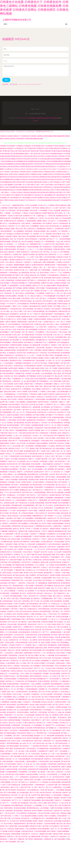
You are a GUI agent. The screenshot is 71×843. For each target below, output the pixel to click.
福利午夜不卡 (13, 441)
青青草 (49, 492)
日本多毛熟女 (35, 754)
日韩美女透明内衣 (47, 541)
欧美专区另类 (21, 353)
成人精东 (21, 751)
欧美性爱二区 (45, 754)
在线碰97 (13, 443)
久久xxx (56, 619)
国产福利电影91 (60, 469)
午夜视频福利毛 (49, 487)
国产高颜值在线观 (18, 565)
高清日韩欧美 (57, 234)
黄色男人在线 (28, 573)
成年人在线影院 (51, 231)
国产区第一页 (29, 787)
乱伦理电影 (17, 234)
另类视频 (29, 417)
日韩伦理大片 (51, 686)
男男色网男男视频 (13, 743)
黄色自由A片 (48, 593)
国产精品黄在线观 (36, 485)
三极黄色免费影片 (32, 761)
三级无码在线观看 (50, 823)
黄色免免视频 (6, 728)
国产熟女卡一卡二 (53, 239)
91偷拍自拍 (66, 526)
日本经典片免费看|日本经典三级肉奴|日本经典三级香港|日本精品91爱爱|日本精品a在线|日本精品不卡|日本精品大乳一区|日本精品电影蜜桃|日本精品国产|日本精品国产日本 (35, 200)
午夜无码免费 (43, 474)
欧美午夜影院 (7, 694)
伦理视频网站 (49, 498)
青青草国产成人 (42, 733)
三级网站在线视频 (61, 707)
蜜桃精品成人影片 (26, 490)
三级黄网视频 (14, 593)
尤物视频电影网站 (21, 430)
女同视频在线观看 (40, 446)
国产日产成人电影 (45, 658)
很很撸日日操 (20, 373)
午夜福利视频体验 (32, 689)
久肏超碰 (25, 306)
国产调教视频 (31, 376)
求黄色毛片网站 (58, 834)
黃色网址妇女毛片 (33, 353)
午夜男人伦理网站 (53, 723)
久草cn (53, 754)
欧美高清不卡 (58, 464)
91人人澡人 (31, 355)
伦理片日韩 (59, 650)
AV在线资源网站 (62, 221)
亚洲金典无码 (34, 777)
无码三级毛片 (8, 366)
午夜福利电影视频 (28, 648)
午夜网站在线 (8, 386)
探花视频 (8, 627)
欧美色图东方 (8, 554)
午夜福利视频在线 (24, 441)
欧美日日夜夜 (21, 420)
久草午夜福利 (50, 663)
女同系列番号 (48, 508)
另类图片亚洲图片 (54, 363)
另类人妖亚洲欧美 (61, 666)
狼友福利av (63, 836)
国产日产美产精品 (41, 363)
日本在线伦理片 (19, 635)
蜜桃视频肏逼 (43, 583)
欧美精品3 (54, 430)
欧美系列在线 (10, 774)
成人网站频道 (45, 407)
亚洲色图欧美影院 (30, 451)
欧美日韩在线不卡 (38, 456)
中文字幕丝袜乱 (10, 210)
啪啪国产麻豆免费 (46, 834)
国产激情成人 (23, 622)
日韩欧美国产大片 (49, 741)
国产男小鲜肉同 (10, 790)
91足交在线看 (16, 446)
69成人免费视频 (48, 469)
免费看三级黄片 (42, 221)
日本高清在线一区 (27, 725)
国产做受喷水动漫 (42, 254)
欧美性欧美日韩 (12, 464)
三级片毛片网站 (50, 438)
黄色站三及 (52, 627)
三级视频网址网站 (47, 598)
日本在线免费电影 (47, 373)
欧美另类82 (58, 319)
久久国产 (56, 208)
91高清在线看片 (61, 280)
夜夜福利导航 (66, 782)
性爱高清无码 (18, 366)
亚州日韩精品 (23, 769)
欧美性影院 (47, 278)
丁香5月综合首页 (10, 813)
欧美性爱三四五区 (52, 397)
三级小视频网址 (20, 402)
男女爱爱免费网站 (29, 340)
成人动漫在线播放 (59, 448)
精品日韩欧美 (60, 244)
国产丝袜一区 (16, 795)
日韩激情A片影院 (58, 715)
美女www (56, 252)
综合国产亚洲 (35, 795)
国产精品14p (22, 544)
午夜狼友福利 (37, 262)
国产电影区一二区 (11, 751)
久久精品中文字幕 (49, 244)
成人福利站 (12, 557)
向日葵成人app (31, 570)
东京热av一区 (37, 435)
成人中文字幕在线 (33, 461)
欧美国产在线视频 (14, 831)
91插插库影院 (4, 469)
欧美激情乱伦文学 (21, 454)
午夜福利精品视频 (52, 288)
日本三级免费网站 (28, 518)
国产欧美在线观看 (23, 210)
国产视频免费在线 (21, 699)
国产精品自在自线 (10, 616)
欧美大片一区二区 (10, 689)
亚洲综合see (41, 397)
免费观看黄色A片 (38, 516)
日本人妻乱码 (10, 262)
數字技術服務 (32, 118)
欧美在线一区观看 (64, 443)
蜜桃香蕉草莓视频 (14, 720)
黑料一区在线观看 (11, 267)
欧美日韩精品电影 (49, 779)
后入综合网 (57, 552)
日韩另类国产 (26, 298)
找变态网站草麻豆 (23, 704)
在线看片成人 (52, 327)
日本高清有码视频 (49, 257)
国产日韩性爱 (54, 410)
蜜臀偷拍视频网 (19, 265)
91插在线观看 (64, 410)
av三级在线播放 (56, 795)
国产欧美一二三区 (47, 291)
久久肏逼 (64, 604)
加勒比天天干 (61, 366)
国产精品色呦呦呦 (35, 800)
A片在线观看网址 (13, 285)
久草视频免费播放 (11, 772)
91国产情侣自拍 (48, 435)
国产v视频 (17, 518)
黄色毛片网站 (58, 347)
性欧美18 (68, 228)
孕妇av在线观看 (41, 764)
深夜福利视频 (24, 485)
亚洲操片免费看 (5, 686)
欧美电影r (47, 309)
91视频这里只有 (55, 236)
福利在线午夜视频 (16, 560)
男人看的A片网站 (48, 355)
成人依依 (45, 697)
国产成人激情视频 (58, 492)
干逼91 (6, 456)
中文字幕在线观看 (10, 764)
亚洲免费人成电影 (11, 236)
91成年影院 (35, 746)
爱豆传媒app (36, 422)
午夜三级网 (39, 257)
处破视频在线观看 (37, 425)
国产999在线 (35, 601)
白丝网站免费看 (46, 578)
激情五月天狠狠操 (63, 425)
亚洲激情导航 (5, 671)
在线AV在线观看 (30, 751)
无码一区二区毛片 (57, 588)
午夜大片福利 (56, 371)
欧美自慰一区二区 (11, 759)
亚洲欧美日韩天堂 (6, 552)
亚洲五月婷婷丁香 (34, 642)
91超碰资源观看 (30, 221)
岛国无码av (22, 583)
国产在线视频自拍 (63, 342)
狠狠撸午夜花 (21, 247)
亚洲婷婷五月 (25, 252)
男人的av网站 (5, 311)
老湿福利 (28, 373)
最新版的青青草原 (20, 823)
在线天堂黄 (34, 210)
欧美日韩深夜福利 (55, 544)
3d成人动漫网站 (36, 684)
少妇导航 (14, 803)
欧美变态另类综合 (46, 792)
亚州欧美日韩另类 (15, 648)
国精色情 (11, 252)
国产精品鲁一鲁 (15, 513)
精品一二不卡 (14, 777)
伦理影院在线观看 (16, 345)
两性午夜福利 (56, 278)
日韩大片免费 (42, 803)
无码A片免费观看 (10, 591)
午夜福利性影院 (14, 456)
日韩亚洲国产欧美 (27, 324)
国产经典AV (18, 410)
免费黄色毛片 (13, 531)
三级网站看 (42, 510)
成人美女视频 (61, 534)
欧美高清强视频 (65, 239)
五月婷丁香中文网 (48, 337)
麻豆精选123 (56, 692)
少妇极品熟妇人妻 (44, 767)
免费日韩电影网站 (64, 645)
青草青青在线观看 (24, 629)
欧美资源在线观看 (13, 425)
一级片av (60, 490)
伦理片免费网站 (23, 523)
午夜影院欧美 (51, 420)
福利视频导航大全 (42, 340)
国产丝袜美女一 (25, 746)
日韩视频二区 (43, 689)
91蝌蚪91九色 (16, 306)
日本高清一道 (45, 422)
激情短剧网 (9, 534)
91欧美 (42, 790)
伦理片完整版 (40, 288)
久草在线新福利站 (53, 275)
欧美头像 (61, 479)
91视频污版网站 (43, 260)
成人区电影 (25, 534)
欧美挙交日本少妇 (41, 627)
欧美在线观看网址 (61, 565)
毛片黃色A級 (28, 549)
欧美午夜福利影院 (61, 655)
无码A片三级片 (50, 456)
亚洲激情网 (58, 355)
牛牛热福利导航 (13, 673)
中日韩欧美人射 (19, 386)
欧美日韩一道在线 (47, 552)
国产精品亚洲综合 (33, 604)
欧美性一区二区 (32, 260)
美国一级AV (11, 692)
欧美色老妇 (45, 410)
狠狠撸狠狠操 (59, 498)
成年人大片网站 (21, 663)
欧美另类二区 (41, 521)
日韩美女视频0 (35, 541)
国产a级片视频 (16, 756)
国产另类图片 (31, 397)
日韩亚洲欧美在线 (35, 306)
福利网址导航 (13, 358)
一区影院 (9, 216)
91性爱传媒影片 (55, 557)
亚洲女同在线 (29, 477)
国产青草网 (29, 839)
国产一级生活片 (39, 787)
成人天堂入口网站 (17, 311)
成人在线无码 (37, 301)
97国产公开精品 (25, 425)
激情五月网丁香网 (50, 386)
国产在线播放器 (23, 803)
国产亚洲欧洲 (47, 223)
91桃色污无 (37, 314)
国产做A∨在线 (7, 417)
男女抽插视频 (31, 236)
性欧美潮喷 (50, 735)
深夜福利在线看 (17, 498)
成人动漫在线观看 (23, 710)
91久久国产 (12, 510)
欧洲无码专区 (65, 575)
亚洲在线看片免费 (29, 498)
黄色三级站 (22, 236)
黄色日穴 (65, 738)
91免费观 (17, 536)
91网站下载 (22, 609)
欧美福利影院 (18, 810)
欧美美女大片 (41, 723)
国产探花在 (38, 554)
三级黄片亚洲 (42, 645)
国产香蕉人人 (32, 280)
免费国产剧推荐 (55, 529)
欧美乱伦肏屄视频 (62, 616)
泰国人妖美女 (51, 536)
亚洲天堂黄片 (51, 547)
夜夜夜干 (5, 523)
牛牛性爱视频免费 (49, 296)
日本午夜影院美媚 (49, 485)
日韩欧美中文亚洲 (62, 257)
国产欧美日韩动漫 (6, 575)
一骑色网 (54, 270)
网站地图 (40, 138)
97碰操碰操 (65, 697)
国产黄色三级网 (56, 635)
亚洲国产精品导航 (42, 459)
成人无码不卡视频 (45, 523)
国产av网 (58, 805)
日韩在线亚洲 (8, 738)
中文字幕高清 (59, 415)
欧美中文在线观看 (24, 208)
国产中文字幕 (34, 792)
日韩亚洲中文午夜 (37, 278)
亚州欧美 (40, 823)
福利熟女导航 (23, 531)
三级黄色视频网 (61, 477)
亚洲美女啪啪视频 (63, 831)
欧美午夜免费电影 (56, 601)
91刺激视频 (41, 751)
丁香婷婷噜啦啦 (39, 785)
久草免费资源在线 (23, 679)
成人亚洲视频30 (35, 666)
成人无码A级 (21, 443)
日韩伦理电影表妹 (44, 609)
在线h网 (57, 637)
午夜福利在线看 (43, 761)
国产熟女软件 (44, 746)
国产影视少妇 (46, 371)
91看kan (25, 596)
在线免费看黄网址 (29, 505)
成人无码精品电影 (23, 792)
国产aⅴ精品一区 (60, 213)
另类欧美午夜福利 (48, 637)
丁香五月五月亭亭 (53, 329)
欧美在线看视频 (7, 761)
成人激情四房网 (24, 272)
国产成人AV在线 (10, 329)
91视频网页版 (51, 342)
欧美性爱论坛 (49, 454)
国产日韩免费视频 (48, 650)
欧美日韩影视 (13, 278)
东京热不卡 (35, 834)
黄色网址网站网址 (63, 285)
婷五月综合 (25, 404)
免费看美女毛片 (26, 407)
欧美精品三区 (38, 241)
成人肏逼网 (36, 660)
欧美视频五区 (14, 314)
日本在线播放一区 (49, 710)
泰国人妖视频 (45, 642)
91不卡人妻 (8, 492)
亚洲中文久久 (12, 319)
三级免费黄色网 (59, 508)
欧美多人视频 (34, 704)
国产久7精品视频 (57, 640)
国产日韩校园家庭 (32, 329)
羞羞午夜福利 (19, 829)
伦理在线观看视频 (60, 441)
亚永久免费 (60, 386)
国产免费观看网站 (6, 412)
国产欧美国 (30, 619)
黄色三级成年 (51, 831)
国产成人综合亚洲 (21, 836)
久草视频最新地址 (10, 394)
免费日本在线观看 (13, 415)
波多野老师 (9, 810)
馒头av (35, 645)
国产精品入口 (52, 712)
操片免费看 (64, 829)
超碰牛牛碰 (44, 479)
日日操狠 (64, 340)
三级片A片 (66, 355)
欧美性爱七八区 (23, 244)
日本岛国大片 (45, 345)
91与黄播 (18, 327)
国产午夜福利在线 (21, 503)
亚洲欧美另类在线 (34, 531)
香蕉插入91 (50, 228)
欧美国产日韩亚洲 (48, 394)
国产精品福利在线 (46, 448)
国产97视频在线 (19, 839)
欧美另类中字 (46, 389)
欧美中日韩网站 (37, 810)
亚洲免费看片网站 (40, 518)
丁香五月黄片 (50, 772)
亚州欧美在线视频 (39, 231)
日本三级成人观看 (17, 477)
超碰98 (63, 767)
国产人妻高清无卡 (30, 228)
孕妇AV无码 (57, 578)
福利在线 (36, 611)
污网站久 (63, 404)
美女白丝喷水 (8, 823)
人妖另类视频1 (45, 808)
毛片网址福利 (19, 681)
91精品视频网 (7, 697)
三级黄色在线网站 (17, 342)
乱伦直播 (31, 503)
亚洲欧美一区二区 (20, 554)
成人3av (56, 404)
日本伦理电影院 (52, 774)
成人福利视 (36, 373)
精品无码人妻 (61, 823)
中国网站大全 (33, 218)
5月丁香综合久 (24, 640)
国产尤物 (68, 668)
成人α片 (28, 697)
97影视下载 (51, 216)
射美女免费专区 (58, 759)
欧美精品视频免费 (17, 521)
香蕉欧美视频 (16, 834)
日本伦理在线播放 (26, 516)
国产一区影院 (41, 451)
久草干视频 (57, 306)
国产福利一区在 (5, 446)
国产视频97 (21, 689)
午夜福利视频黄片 (21, 500)
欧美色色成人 (65, 699)
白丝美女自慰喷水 (39, 482)
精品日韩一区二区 (33, 616)
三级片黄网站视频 (62, 391)
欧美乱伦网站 (10, 642)
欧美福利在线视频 (20, 808)
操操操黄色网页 (32, 402)
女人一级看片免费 (31, 270)
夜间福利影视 (22, 624)
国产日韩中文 (31, 495)
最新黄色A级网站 (6, 291)
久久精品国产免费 (52, 785)
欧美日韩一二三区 (40, 653)
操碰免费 (65, 544)
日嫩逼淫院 (9, 397)
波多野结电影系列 (60, 505)
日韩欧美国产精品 (31, 635)
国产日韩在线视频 (10, 792)
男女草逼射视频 (63, 503)
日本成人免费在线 (35, 213)
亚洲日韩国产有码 (47, 441)
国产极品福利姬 (19, 422)
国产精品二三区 (58, 611)
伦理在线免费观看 (39, 311)
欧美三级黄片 (60, 554)
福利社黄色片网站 (10, 391)
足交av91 (64, 306)
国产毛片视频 (50, 477)
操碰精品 (57, 798)
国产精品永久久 (38, 490)
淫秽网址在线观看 (54, 379)
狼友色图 (8, 335)
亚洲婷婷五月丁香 (29, 216)
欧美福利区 (60, 668)
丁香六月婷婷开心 (43, 495)
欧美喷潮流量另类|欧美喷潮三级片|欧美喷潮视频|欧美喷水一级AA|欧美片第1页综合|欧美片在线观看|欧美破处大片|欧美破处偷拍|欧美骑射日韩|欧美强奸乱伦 (35, 153)
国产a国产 (16, 735)
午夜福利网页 (39, 585)
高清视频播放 (10, 707)
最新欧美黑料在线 (54, 583)
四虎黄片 (54, 345)
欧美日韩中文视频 (54, 513)
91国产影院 (35, 208)
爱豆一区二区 (61, 451)
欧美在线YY (9, 798)
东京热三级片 (16, 335)
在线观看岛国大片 (44, 316)
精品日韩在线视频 (18, 728)
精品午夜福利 (50, 756)
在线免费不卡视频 (11, 544)
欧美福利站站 (32, 813)
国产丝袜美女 (63, 482)
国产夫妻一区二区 (46, 730)
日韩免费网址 (23, 772)
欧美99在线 (37, 410)
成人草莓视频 (7, 565)
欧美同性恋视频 (61, 487)
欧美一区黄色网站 (36, 350)
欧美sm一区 (34, 767)
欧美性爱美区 (8, 635)
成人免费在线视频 (50, 303)
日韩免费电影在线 (29, 360)
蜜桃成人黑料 (29, 779)
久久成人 (5, 640)
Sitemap (35, 120)
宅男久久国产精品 (13, 598)
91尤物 (59, 728)
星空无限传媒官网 (37, 759)
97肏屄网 (57, 573)
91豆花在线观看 (29, 715)
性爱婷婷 (17, 666)
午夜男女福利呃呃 (34, 283)
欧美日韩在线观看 (50, 428)
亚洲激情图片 (48, 384)
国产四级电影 (65, 252)
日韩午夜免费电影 (10, 247)
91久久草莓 (39, 249)
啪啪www (57, 384)
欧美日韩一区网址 (52, 510)
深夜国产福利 (28, 384)
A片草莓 (11, 779)
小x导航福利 (44, 782)
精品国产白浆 (41, 686)
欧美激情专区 (11, 712)
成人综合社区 (64, 510)
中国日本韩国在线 (61, 205)
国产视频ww (38, 779)
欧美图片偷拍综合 (56, 495)
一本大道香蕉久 (16, 213)
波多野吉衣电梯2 (61, 702)
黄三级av (43, 655)
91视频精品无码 (10, 588)
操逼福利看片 (48, 573)
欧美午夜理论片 (53, 803)
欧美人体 (35, 671)
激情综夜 (49, 234)
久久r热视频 (62, 774)
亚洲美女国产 (27, 435)
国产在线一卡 (60, 456)
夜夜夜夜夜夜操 (18, 585)
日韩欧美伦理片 (36, 606)
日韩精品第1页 (49, 839)
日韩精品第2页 (32, 609)
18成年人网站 (56, 389)
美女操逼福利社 (12, 658)
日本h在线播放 (33, 547)
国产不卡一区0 (39, 668)
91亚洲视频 (34, 818)
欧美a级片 (40, 593)
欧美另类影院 (4, 345)
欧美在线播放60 (22, 510)
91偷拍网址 (4, 645)
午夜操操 (64, 529)
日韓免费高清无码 (14, 223)
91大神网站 (42, 391)
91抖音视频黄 (43, 210)
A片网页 (8, 498)
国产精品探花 (31, 748)
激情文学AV (66, 433)
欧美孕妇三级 (11, 710)
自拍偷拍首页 (39, 428)
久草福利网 (53, 402)
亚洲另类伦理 (41, 412)
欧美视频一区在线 (14, 482)
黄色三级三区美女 (62, 474)
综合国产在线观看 (34, 430)
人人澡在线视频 (7, 363)
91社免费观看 (40, 293)
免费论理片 (36, 567)
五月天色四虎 (14, 301)
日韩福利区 (59, 350)
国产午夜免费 (38, 573)
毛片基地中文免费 (24, 358)
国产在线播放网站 (14, 562)
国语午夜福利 (44, 272)
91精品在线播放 (28, 428)
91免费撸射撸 (4, 702)
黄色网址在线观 (33, 479)
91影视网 (11, 260)
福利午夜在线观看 (44, 640)
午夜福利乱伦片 (9, 355)
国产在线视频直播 (36, 673)
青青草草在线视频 (54, 648)
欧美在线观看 (11, 704)
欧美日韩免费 (33, 391)
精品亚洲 (41, 303)
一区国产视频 (65, 573)
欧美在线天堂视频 (6, 604)
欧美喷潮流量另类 (14, 668)
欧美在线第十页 (48, 376)
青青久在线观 (7, 573)
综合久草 (3, 829)
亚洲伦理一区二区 (14, 226)
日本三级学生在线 (39, 743)
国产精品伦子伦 (16, 428)
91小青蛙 (15, 816)
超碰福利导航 (31, 420)
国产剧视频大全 (51, 728)
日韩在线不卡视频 (46, 596)
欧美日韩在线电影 (48, 666)
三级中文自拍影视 (62, 627)
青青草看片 (55, 681)
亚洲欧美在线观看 (52, 521)
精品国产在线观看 (6, 435)
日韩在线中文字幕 (37, 252)
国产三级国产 (50, 751)
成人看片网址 (27, 560)
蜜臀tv (9, 619)
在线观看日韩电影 (10, 350)
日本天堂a (42, 774)
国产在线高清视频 (36, 650)
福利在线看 (65, 513)
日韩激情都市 (16, 725)
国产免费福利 (48, 798)
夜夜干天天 (61, 624)
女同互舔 (32, 404)
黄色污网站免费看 (48, 800)
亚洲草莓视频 (16, 619)
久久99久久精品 (61, 560)
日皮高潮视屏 (10, 663)
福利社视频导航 (48, 464)
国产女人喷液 (44, 717)
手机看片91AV (20, 645)
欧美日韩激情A (20, 774)
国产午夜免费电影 (16, 567)
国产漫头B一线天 (25, 469)
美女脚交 (40, 816)
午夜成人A (44, 567)
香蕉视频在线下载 (61, 531)
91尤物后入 (35, 267)
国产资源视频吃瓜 (43, 381)
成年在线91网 (27, 660)
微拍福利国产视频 (49, 554)
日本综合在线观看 (41, 619)
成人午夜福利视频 (44, 270)
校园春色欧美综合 (18, 205)
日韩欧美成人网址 (40, 324)
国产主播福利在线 (64, 785)
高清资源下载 (31, 593)
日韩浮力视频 (51, 391)
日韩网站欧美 (30, 347)
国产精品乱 (45, 836)
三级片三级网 (24, 673)
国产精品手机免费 (54, 500)
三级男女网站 (18, 653)
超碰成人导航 (34, 448)
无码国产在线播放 (64, 466)
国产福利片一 (13, 583)
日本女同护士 (64, 329)
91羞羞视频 (18, 363)
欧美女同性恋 (47, 526)
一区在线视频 (59, 790)
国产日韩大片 (52, 267)
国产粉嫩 (3, 684)
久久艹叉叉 (25, 448)
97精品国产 (36, 552)
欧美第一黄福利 (38, 821)
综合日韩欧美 (61, 296)
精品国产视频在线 (49, 350)
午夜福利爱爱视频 (40, 492)
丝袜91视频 (30, 554)
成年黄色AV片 (62, 412)
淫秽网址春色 (26, 316)
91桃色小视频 (12, 547)
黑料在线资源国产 (47, 314)
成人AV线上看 (20, 347)
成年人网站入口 (58, 596)
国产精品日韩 (39, 699)
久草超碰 (12, 645)
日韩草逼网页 (38, 487)
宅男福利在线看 (31, 412)
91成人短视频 (34, 557)
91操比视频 (42, 239)
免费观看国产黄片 (36, 244)
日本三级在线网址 (62, 754)
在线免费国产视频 (52, 818)
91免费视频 (39, 798)
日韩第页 (21, 399)
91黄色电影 (65, 236)
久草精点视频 (11, 420)
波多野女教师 (13, 368)
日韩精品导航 (37, 560)
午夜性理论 (43, 353)
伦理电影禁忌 (24, 777)
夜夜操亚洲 (32, 769)
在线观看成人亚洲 (20, 738)
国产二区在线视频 (27, 446)
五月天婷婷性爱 (21, 813)
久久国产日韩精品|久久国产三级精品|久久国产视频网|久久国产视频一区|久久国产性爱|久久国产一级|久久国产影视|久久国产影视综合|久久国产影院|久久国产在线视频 (35, 184)
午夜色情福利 (17, 552)
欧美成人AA (59, 629)
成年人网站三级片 (55, 746)
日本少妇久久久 (58, 335)
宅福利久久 (58, 800)
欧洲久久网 (56, 676)
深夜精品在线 (4, 314)
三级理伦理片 (53, 466)
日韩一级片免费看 (24, 278)
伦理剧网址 (67, 272)
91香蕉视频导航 (49, 241)
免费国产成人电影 (47, 283)
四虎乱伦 (50, 319)
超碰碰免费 (36, 407)
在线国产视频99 (36, 371)
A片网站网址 (52, 298)
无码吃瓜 (16, 371)
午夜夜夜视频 (65, 309)
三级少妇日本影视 (44, 813)
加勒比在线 (43, 547)
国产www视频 (54, 570)
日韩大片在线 (25, 291)
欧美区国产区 (26, 834)
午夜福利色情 (63, 223)
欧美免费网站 (4, 332)
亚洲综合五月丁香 (53, 518)
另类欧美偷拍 (60, 663)
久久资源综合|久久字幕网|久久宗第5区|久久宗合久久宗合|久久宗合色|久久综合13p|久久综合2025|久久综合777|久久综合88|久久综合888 (35, 169)
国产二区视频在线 (34, 562)
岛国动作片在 (58, 810)
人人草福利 (50, 707)
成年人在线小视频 (17, 686)
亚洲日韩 (54, 720)
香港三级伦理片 (13, 767)
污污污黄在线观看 (11, 632)
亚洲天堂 (40, 376)
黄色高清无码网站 (32, 774)
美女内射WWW (34, 596)
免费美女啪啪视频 (24, 267)
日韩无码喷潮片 (62, 816)
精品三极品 (57, 373)
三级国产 (51, 461)
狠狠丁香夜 (39, 386)
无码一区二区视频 (51, 368)
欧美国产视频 (13, 208)
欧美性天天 (43, 513)
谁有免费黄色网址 (17, 805)
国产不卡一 (46, 632)
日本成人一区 (10, 454)
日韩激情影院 (44, 557)
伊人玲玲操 (6, 389)
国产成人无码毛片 (59, 704)
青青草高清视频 (5, 241)
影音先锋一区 (58, 472)
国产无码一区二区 (33, 717)
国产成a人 (43, 298)
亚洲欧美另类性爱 (64, 368)
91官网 (15, 604)
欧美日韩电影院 (26, 456)
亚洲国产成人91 (50, 293)
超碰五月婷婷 (40, 368)
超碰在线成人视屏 (41, 648)
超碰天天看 (63, 591)
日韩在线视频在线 (62, 606)
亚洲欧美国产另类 (17, 580)
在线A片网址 (6, 379)
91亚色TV (44, 539)
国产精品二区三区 (37, 508)
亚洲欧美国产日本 (40, 342)
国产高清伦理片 (60, 461)
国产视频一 (53, 717)
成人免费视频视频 (21, 474)
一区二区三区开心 (40, 549)
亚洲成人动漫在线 (17, 671)
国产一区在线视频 (61, 751)
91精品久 (7, 459)
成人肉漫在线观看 (55, 782)
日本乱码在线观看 (50, 366)
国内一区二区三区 (55, 360)
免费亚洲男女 (57, 787)
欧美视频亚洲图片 (27, 536)
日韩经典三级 (16, 241)
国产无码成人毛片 (6, 585)
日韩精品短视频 (59, 291)
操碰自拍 (35, 417)
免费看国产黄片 (39, 477)
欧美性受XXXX (34, 782)
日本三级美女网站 (56, 381)
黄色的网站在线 (33, 474)
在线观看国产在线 (14, 487)
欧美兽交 (44, 702)
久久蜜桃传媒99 (64, 681)
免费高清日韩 (65, 648)
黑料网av (40, 366)
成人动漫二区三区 (26, 743)
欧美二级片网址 (39, 438)
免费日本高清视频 (56, 808)
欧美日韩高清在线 (55, 340)
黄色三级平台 (8, 666)
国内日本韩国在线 (31, 239)
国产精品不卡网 (18, 275)
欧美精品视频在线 (6, 371)
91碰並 (21, 787)
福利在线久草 (33, 322)
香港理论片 (48, 759)
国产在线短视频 (59, 839)
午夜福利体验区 (6, 800)
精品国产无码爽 (47, 306)
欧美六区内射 (36, 697)
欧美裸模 (66, 601)
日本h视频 (14, 459)
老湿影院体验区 (7, 601)
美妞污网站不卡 (36, 720)
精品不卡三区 (13, 433)
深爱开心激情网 (10, 322)
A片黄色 (25, 723)
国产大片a (49, 787)
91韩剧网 (25, 800)
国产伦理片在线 (6, 816)
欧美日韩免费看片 (8, 373)
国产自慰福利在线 (11, 629)
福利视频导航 (52, 645)
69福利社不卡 (54, 836)
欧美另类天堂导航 (57, 609)
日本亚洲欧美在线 (27, 741)
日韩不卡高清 (17, 694)
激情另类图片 (41, 707)
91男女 (36, 513)
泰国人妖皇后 (8, 257)
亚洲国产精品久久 (50, 322)
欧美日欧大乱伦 (59, 585)
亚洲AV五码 (25, 226)
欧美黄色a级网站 (11, 296)
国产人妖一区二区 (19, 412)
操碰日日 (28, 265)
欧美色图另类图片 (46, 611)
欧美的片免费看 (39, 663)
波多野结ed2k (10, 681)
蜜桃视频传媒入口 (42, 466)
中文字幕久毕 (11, 303)
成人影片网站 (30, 386)
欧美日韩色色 (43, 671)
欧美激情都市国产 (23, 350)
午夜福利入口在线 (13, 611)
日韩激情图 (43, 461)
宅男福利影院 (13, 655)
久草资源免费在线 (30, 366)
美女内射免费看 (55, 673)
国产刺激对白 (38, 309)
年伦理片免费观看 (26, 285)
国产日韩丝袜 (9, 549)
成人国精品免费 (35, 345)
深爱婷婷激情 (28, 653)
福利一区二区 (45, 430)
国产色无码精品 (5, 834)
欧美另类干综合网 (8, 327)
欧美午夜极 (9, 748)
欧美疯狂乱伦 (51, 653)
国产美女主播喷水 (55, 567)
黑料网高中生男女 (16, 360)
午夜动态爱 (63, 619)
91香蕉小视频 (30, 368)
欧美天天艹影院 (64, 288)
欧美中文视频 (21, 319)
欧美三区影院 (12, 399)
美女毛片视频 (18, 451)
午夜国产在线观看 (40, 536)
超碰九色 (16, 529)
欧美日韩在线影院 (14, 407)
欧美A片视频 (33, 510)
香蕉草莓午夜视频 (51, 503)
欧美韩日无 (66, 728)
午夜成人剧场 (29, 379)
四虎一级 (13, 239)
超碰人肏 (61, 712)
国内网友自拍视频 (14, 316)
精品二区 (48, 715)
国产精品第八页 (20, 355)
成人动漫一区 (50, 743)
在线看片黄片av (17, 627)
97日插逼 (23, 466)
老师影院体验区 (22, 322)
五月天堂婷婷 (16, 818)
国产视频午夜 (24, 541)
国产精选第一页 (27, 234)
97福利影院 (31, 466)
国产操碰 (33, 679)
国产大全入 (65, 578)
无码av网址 (33, 803)
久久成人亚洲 (63, 803)
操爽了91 (31, 459)
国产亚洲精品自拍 (14, 785)
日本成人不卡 (42, 205)
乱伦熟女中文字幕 (30, 686)
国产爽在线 (28, 805)
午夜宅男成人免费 (31, 588)
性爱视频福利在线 (28, 327)
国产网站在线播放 (23, 676)
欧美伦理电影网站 (41, 379)
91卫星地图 (35, 529)
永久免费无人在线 (10, 614)
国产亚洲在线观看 (42, 769)
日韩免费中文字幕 (45, 417)
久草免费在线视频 (7, 578)
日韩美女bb (36, 539)
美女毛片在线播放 (27, 241)
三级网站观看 (42, 500)
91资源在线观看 (5, 526)
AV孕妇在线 (14, 283)
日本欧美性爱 (33, 454)
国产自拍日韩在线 (26, 611)
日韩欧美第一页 (17, 381)
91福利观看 (51, 655)
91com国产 (30, 257)
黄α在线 (67, 523)
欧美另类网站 (7, 637)
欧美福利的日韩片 (20, 748)
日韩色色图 (31, 544)
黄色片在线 (19, 228)
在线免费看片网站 (61, 337)
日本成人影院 (14, 466)
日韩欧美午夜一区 (50, 490)
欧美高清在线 (48, 810)
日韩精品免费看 (20, 707)
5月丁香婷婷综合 (27, 438)
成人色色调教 (44, 601)
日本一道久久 (61, 322)
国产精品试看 (48, 335)
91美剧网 (51, 205)
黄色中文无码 (44, 226)
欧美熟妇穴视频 (9, 228)
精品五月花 (12, 461)
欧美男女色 (42, 329)
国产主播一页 (40, 505)
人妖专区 (41, 218)
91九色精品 (51, 446)
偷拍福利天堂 (13, 640)
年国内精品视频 (12, 606)
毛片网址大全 (64, 723)
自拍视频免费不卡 (42, 544)
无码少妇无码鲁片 (27, 668)
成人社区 (14, 782)
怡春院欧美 (25, 650)
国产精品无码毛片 (43, 575)
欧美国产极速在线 (48, 213)
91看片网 (17, 534)
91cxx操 (50, 619)
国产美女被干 (49, 790)
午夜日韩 (52, 474)
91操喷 (10, 839)
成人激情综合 (35, 598)
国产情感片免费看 (39, 415)
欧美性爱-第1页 (16, 389)
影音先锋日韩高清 (55, 562)
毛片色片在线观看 (47, 694)
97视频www (62, 402)
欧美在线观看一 (36, 464)
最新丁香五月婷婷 (62, 358)
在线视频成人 (60, 580)
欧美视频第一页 (39, 725)
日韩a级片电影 (12, 624)
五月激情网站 (10, 699)
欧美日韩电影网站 (44, 829)
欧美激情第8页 (25, 371)
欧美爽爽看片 (14, 469)
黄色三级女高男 (36, 629)
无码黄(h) (67, 464)
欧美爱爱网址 (30, 565)
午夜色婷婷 (39, 335)
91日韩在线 (20, 591)
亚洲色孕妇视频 (25, 598)
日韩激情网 (46, 684)
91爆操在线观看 (61, 265)
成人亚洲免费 (29, 591)
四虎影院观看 (23, 479)
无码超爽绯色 (51, 534)
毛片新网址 (22, 604)
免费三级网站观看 (49, 262)
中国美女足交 (55, 604)
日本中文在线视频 (31, 205)
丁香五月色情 (62, 332)
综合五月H (65, 671)
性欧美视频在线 (59, 314)
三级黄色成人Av (41, 216)
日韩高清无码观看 (11, 769)
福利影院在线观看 (27, 487)
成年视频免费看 (51, 399)
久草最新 (11, 402)
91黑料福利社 (38, 384)
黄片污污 (60, 293)
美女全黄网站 (36, 389)
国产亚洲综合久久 (57, 407)
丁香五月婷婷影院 (31, 829)
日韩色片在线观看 (18, 637)
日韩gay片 (61, 267)
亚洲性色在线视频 (6, 275)
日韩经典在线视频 (10, 679)
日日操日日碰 (17, 216)
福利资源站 (26, 601)
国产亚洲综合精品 (61, 743)
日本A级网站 (32, 772)
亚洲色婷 (26, 345)
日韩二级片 (21, 842)
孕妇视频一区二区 (24, 296)
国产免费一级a (50, 616)
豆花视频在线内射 (7, 541)
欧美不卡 (60, 428)
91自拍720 (4, 785)
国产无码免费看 (10, 842)
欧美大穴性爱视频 (12, 479)
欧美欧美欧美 (42, 280)
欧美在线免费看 (23, 826)
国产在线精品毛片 (60, 593)
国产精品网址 (27, 567)
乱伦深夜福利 (21, 461)
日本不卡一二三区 (56, 272)
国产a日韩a (51, 280)
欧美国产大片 (4, 560)
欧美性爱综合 (62, 717)
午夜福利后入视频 (35, 394)
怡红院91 (51, 702)
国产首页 (63, 208)
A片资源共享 (48, 404)
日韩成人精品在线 (30, 275)
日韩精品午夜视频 (60, 283)
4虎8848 (55, 223)
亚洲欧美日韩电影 (27, 785)
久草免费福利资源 (43, 748)
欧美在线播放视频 (44, 635)
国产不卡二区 (16, 800)
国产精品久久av (23, 782)
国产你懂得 (60, 686)
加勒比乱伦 (32, 723)
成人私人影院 (49, 218)
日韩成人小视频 (49, 358)
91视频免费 (42, 534)
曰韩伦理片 (60, 772)
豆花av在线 (27, 671)
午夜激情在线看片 (63, 298)
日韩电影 (10, 422)
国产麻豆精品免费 (52, 591)
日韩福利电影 (10, 280)
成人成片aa (52, 221)
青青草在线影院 (62, 303)
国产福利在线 (57, 792)
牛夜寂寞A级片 (25, 684)
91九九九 (3, 422)
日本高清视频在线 (23, 303)
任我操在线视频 (58, 247)
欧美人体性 (18, 601)
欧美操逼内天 (41, 420)
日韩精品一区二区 (39, 234)
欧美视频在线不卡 (42, 679)
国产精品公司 (53, 479)
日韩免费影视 (16, 218)
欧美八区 (24, 218)
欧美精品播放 (4, 239)
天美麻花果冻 (26, 720)
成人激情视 (41, 772)
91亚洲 (47, 699)
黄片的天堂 (16, 291)
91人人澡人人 (29, 249)
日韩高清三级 (23, 655)
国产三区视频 (14, 490)
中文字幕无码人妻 (42, 570)
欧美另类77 (6, 660)
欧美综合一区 (10, 500)
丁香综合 (25, 213)
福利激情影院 (59, 735)
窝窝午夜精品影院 (36, 676)
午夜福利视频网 (23, 730)
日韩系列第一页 (9, 293)
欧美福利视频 (39, 503)
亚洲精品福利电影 (13, 684)
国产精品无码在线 (19, 575)
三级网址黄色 (57, 526)
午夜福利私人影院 (55, 433)
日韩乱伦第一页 (32, 583)
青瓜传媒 (4, 399)
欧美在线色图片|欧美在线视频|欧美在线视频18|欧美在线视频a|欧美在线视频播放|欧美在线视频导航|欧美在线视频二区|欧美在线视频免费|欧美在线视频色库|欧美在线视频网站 (35, 161)
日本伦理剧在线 (26, 539)
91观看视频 (38, 526)
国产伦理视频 (17, 288)
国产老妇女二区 (63, 270)
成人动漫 (31, 699)
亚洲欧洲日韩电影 (59, 249)
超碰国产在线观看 (29, 254)
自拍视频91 (4, 650)
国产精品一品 (48, 252)
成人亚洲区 (40, 404)
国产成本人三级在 (53, 324)
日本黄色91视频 (17, 573)
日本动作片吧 (14, 821)
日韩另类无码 (48, 821)
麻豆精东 (28, 422)
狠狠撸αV (21, 368)
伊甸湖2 (53, 642)
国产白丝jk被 (64, 518)
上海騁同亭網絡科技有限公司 (43, 118)
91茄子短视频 (29, 585)
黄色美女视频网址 (42, 443)
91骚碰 (17, 252)
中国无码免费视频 (33, 247)
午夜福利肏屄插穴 (22, 692)
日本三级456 (27, 311)
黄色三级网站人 (8, 474)
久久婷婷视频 (37, 805)
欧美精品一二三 (12, 244)
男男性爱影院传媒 (32, 658)
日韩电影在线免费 (54, 697)
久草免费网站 (39, 332)
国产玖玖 (42, 818)
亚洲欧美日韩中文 (62, 536)
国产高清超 (9, 270)
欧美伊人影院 (16, 741)
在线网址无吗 (17, 254)
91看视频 (7, 213)
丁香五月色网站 (29, 798)
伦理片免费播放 (39, 756)
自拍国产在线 (55, 813)
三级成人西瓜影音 (13, 516)
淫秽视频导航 (41, 228)
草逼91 (40, 322)
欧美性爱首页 (29, 399)
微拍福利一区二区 (40, 735)
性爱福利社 (21, 221)
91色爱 (60, 327)
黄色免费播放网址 (57, 684)
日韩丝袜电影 (58, 694)
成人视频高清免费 (34, 836)
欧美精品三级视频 (37, 358)
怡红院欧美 (4, 358)
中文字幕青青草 (53, 689)
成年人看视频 (58, 301)
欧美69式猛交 (51, 624)
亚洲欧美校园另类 (38, 265)
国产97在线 (63, 818)
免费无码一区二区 (46, 777)
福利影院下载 (40, 715)
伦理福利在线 (16, 526)
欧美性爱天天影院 (46, 704)
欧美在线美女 (5, 787)
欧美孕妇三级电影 (23, 614)
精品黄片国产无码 (32, 433)
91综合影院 (26, 694)
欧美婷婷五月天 (36, 632)
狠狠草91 (20, 472)
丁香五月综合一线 (54, 614)
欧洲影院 (29, 645)
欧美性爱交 (22, 658)
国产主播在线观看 (24, 464)
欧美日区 (34, 316)
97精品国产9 (27, 262)
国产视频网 (40, 498)
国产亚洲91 (15, 485)
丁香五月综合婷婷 (51, 332)
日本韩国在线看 (12, 337)
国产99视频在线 (59, 435)
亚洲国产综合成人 (10, 676)
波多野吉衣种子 (39, 472)
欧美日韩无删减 (28, 309)
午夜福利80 (27, 702)
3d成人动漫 (60, 241)
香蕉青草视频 (30, 293)
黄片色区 (23, 593)
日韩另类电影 (42, 712)
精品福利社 (20, 588)
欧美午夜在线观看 (52, 549)
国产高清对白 (65, 826)
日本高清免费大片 (55, 679)
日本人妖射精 (39, 565)
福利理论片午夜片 (14, 448)
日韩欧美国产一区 (10, 715)
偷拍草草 (17, 541)
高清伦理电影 (61, 438)
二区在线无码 (8, 653)
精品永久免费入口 (37, 296)
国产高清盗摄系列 (31, 681)
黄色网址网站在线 (33, 808)
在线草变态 (34, 712)
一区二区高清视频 (63, 420)
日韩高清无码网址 (23, 712)
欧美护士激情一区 (24, 508)
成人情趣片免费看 (50, 285)
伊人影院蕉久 (44, 529)
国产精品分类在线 (27, 526)
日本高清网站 (64, 689)
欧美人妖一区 (30, 764)
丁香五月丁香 (63, 430)
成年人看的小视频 (14, 298)
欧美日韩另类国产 (14, 404)
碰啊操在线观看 (56, 632)
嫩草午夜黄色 (45, 795)
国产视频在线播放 (10, 733)
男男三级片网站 (62, 459)
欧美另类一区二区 (24, 754)
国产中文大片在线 (45, 692)
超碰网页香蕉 (57, 738)
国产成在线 (20, 249)
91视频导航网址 (36, 223)
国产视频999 (50, 415)
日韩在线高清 (25, 666)
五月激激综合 (11, 353)
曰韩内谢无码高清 (27, 831)
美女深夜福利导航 (54, 353)
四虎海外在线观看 (40, 319)
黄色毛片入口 (8, 536)
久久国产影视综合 (23, 394)
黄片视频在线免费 (28, 335)
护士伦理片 (49, 505)
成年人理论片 (10, 430)
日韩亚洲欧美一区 (28, 363)
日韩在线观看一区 (42, 360)
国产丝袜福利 (56, 309)
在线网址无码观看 (49, 606)
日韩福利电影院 (5, 580)
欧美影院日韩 (60, 756)
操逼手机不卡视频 (44, 588)
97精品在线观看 (19, 761)
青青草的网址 (8, 808)
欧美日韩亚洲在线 (30, 521)
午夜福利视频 (36, 702)
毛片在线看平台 (54, 826)
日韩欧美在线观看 (10, 249)
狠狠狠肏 (51, 531)
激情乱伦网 (45, 562)
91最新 (32, 614)
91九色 (21, 816)
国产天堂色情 (54, 260)
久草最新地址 (35, 694)
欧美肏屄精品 (61, 725)
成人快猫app (4, 723)
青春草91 (31, 332)
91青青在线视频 (39, 399)
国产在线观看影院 (51, 311)
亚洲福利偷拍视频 (58, 417)
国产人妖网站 (18, 549)
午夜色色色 (12, 472)
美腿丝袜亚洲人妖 (64, 311)
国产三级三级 (26, 795)
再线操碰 (11, 347)
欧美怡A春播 (15, 539)
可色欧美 (51, 805)
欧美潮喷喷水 (57, 730)
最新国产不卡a (51, 725)
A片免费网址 (8, 735)
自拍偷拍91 (49, 347)
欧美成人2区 (60, 710)
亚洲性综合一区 (16, 660)
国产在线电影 (8, 570)
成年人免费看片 (31, 575)
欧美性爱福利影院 (24, 632)
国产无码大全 (13, 622)
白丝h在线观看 (23, 337)
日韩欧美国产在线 (65, 397)
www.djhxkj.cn (23, 118)
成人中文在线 (31, 707)
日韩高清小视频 (30, 637)
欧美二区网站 (51, 451)
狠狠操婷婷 (61, 547)
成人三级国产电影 (11, 826)
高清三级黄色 (26, 223)
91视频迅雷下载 (19, 570)
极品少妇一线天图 (14, 650)
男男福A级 (19, 262)
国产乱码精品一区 (60, 622)
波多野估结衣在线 (61, 394)
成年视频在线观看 (16, 596)
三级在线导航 (40, 347)
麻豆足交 (12, 723)
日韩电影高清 (44, 433)
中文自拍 (58, 454)
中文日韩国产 (21, 495)
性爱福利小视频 (65, 813)
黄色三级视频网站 (20, 376)
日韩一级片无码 (63, 345)
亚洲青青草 (13, 523)
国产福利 (46, 826)
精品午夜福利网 (55, 761)
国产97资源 (57, 598)
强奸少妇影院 (24, 767)
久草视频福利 (26, 389)
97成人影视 (28, 580)
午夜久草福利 (27, 552)
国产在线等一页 (44, 604)
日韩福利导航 (59, 228)
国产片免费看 (63, 316)
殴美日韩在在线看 (43, 236)
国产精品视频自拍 (57, 422)
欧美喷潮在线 (65, 583)
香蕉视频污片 (23, 283)
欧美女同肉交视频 (20, 397)
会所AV (42, 616)
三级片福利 (22, 433)
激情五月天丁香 (37, 285)
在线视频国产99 (46, 660)
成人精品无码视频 (30, 381)
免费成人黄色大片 (46, 208)
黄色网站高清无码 (62, 216)
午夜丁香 (24, 332)
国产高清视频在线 (14, 324)
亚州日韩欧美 (59, 539)
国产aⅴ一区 (49, 472)
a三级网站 (59, 262)
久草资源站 (9, 265)
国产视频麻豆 (49, 585)
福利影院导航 (56, 767)
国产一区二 (43, 267)
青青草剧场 (29, 231)
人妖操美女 (10, 829)
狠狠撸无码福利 (50, 265)
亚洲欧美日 (55, 316)
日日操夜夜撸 (18, 798)
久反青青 (14, 754)
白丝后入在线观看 (54, 210)
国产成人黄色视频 (6, 288)
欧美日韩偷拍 (22, 547)
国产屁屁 (10, 451)
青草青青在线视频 (26, 821)
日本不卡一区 (42, 624)
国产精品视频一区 (16, 340)
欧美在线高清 (21, 733)
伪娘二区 (58, 218)
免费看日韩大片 (29, 627)
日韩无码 (24, 562)
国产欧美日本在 (27, 492)
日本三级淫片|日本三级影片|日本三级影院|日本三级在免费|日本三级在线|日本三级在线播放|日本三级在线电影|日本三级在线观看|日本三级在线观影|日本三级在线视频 (35, 195)
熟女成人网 (58, 376)
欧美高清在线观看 (62, 779)
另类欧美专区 (32, 624)
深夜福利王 (64, 275)
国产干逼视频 (35, 291)
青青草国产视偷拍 (26, 301)
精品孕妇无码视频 (62, 741)
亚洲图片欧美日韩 (10, 221)
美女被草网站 (33, 692)
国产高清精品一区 (49, 580)
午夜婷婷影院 (48, 249)
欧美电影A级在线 (21, 280)
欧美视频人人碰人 (41, 614)
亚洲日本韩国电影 (44, 681)
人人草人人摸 (17, 435)
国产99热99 (47, 720)
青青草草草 (53, 443)
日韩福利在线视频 (35, 337)
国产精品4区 (4, 648)
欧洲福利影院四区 (56, 748)
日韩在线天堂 (18, 578)
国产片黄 (31, 663)
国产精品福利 (56, 658)
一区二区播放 (49, 565)
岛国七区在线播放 (14, 438)
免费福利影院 (38, 839)
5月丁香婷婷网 (63, 231)
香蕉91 (23, 619)
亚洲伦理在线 (62, 764)
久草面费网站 (34, 226)
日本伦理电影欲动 (33, 790)
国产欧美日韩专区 (59, 777)
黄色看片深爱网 (55, 575)
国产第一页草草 (25, 529)
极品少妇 (51, 539)
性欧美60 (68, 539)
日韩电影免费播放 (58, 523)
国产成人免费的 (33, 655)
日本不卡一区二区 (50, 425)
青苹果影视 (33, 303)
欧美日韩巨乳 (17, 492)
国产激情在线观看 (13, 746)
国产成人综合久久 (62, 485)
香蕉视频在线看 (16, 505)
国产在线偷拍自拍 (46, 247)
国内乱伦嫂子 (19, 779)
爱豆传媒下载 (31, 823)
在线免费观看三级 (19, 417)
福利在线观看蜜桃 (11, 508)
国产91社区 (35, 298)
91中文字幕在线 (40, 591)
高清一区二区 (55, 829)
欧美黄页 (67, 684)
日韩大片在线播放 (50, 816)
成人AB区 (63, 260)
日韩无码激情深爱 (21, 642)
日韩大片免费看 (22, 391)
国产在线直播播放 (63, 642)
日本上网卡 (52, 459)
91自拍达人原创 (50, 668)
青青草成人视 (60, 446)
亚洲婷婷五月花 (20, 260)
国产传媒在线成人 (20, 257)
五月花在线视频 (37, 469)
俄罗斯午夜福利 (43, 402)
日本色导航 (14, 730)
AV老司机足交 (52, 412)
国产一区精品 (66, 557)
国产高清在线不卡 (48, 629)
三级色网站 (9, 518)
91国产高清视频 (15, 332)
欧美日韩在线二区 (56, 226)
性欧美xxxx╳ (21, 764)
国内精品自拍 (7, 381)
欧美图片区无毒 (19, 270)
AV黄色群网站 (13, 272)
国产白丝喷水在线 (23, 557)
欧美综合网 (21, 329)
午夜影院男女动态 (16, 309)
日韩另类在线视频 (27, 735)
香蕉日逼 (41, 454)
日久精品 (19, 723)
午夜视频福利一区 (18, 379)
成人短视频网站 (19, 231)
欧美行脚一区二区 (26, 314)
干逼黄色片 (33, 534)
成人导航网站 (41, 275)
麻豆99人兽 (15, 787)
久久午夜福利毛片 (6, 254)
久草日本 (44, 531)
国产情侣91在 (27, 410)
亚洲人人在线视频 (19, 697)
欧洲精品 (10, 234)
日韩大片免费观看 (26, 415)
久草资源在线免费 (54, 733)
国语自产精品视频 (33, 738)
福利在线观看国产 (7, 231)
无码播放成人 (11, 495)
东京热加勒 (28, 728)
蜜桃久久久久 (31, 733)
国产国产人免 (34, 272)
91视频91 (30, 319)
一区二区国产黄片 (41, 327)
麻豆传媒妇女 (29, 342)
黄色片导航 (38, 741)
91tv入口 (60, 254)
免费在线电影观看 (6, 529)
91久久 (45, 805)
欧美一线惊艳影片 (46, 738)
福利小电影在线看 (34, 622)
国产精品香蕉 (21, 616)
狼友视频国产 (35, 441)
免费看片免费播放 (29, 288)
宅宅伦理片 (21, 239)
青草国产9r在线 (66, 798)
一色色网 (38, 355)
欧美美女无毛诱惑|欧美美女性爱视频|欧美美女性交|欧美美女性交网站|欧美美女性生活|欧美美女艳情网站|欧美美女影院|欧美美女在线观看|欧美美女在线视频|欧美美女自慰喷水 (35, 176)
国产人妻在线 (62, 399)
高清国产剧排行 (26, 482)
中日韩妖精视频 (12, 717)
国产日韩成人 (20, 293)
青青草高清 (52, 254)
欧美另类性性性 (7, 410)
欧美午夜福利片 (48, 301)
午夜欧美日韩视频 (47, 622)
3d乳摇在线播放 (59, 541)
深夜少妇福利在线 (55, 769)
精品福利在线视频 (30, 816)
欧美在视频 (58, 821)
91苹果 (39, 637)
